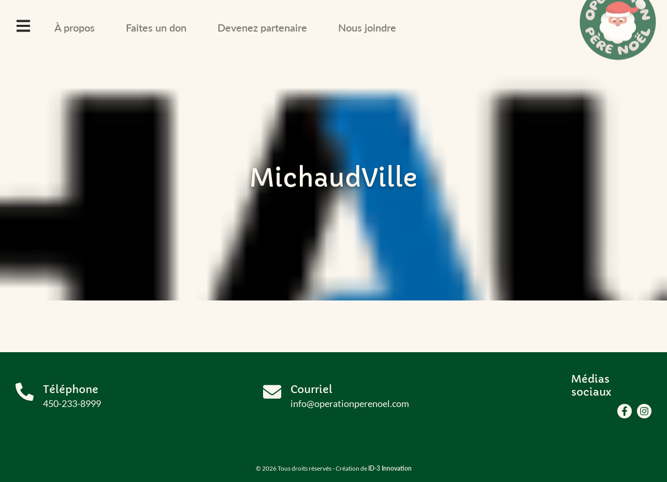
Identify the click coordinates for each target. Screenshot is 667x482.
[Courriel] (272, 392)
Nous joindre (367, 27)
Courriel (311, 389)
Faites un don (156, 27)
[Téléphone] (25, 392)
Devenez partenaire (262, 27)
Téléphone (70, 389)
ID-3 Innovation (390, 468)
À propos (74, 27)
